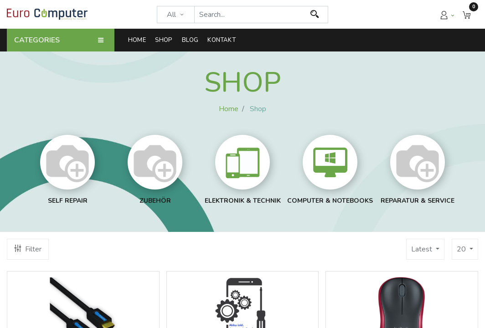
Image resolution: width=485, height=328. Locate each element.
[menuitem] (139, 40)
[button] (466, 14)
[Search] (314, 14)
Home (228, 109)
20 (462, 249)
